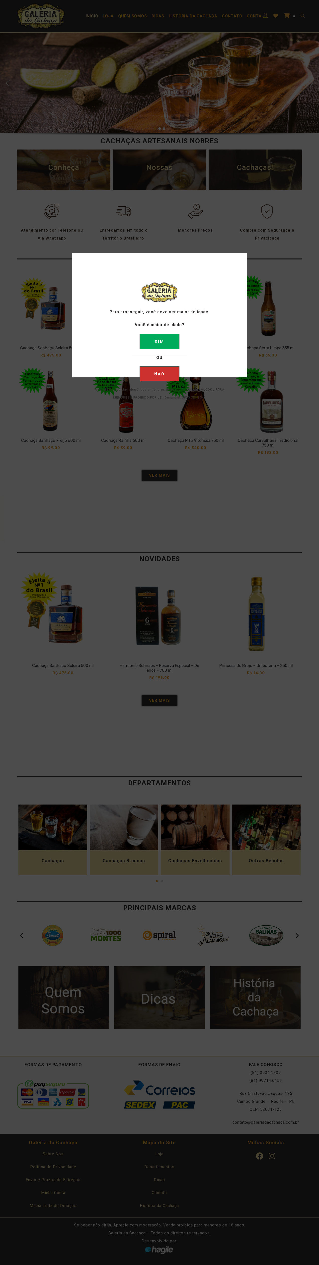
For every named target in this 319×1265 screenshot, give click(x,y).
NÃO (159, 374)
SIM (159, 341)
